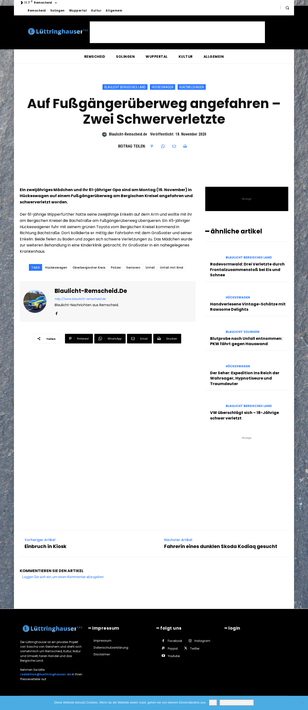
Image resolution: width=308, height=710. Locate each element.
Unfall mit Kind (171, 267)
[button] (287, 8)
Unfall (150, 267)
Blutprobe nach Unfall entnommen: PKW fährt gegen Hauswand (246, 341)
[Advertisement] (177, 32)
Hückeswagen (162, 87)
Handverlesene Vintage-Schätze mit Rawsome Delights (248, 306)
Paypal (173, 648)
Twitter (194, 648)
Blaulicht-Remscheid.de (128, 134)
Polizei (116, 267)
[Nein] (302, 703)
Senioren (133, 267)
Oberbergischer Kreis (89, 267)
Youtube (174, 656)
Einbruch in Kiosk (45, 546)
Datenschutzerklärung (236, 702)
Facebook (175, 641)
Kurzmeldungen (192, 87)
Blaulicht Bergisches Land (125, 87)
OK (213, 702)
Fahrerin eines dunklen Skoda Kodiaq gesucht (220, 546)
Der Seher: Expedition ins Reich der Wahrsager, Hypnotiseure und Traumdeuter (244, 378)
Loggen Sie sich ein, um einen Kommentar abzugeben (63, 577)
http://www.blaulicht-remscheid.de (80, 299)
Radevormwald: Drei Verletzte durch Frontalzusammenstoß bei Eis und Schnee (247, 269)
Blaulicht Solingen (242, 331)
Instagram (202, 641)
